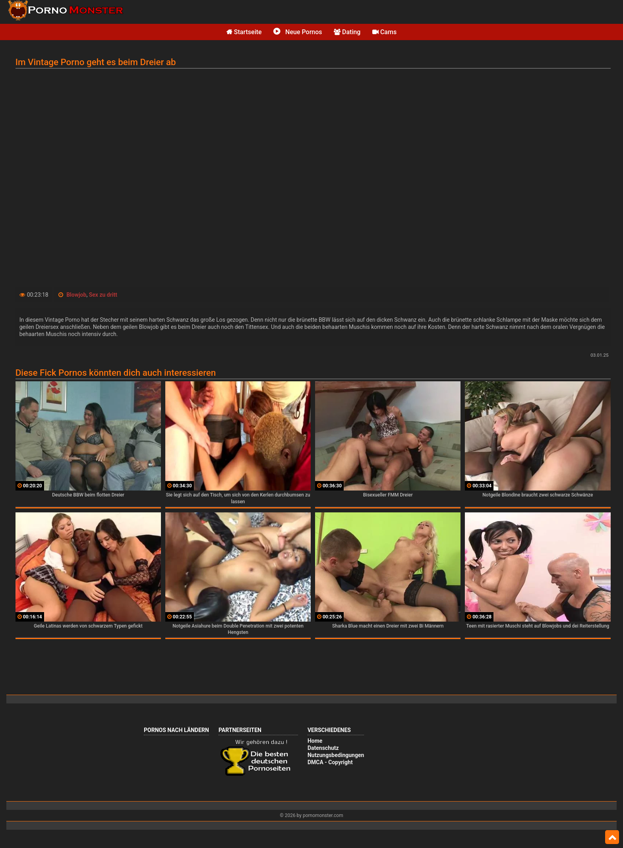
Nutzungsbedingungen (336, 755)
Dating (347, 32)
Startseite (244, 32)
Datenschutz (323, 748)
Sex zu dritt (103, 295)
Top (612, 837)
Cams (384, 32)
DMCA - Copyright (330, 762)
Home (315, 741)
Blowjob (76, 295)
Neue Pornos (297, 32)
